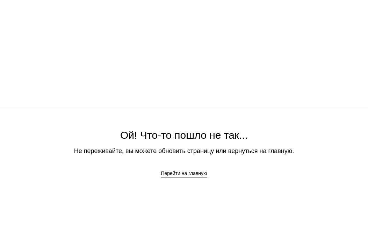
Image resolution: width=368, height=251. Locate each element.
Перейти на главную (184, 173)
